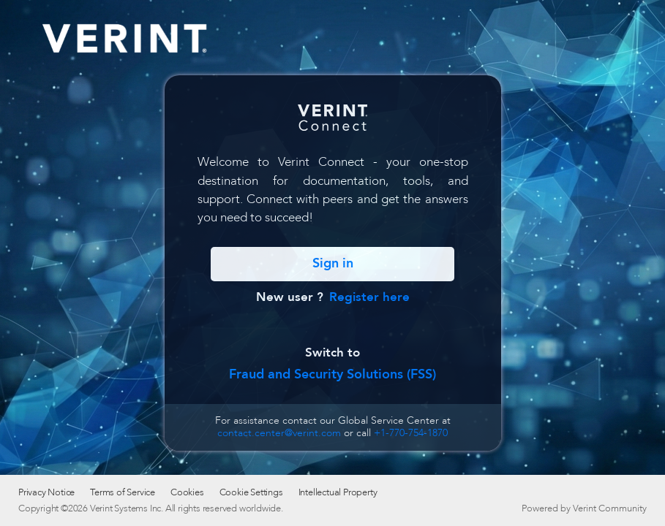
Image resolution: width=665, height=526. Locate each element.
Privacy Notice (46, 492)
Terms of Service (122, 492)
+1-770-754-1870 (411, 433)
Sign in (332, 263)
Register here (369, 297)
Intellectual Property (337, 492)
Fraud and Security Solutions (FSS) (332, 374)
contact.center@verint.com (279, 433)
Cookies (187, 492)
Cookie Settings (251, 492)
